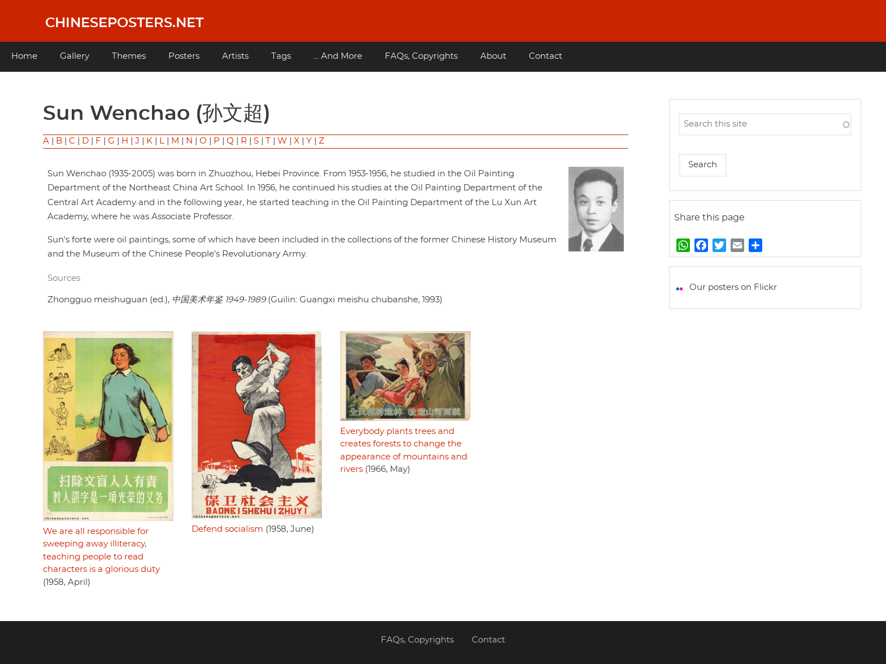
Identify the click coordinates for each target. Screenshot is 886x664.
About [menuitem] (493, 56)
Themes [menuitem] (129, 56)
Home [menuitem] (24, 56)
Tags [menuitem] (281, 56)
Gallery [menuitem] (74, 56)
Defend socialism (227, 529)
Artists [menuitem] (235, 56)
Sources (63, 278)
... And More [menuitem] (338, 56)
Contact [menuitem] (545, 56)
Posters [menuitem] (183, 56)
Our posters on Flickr (733, 287)
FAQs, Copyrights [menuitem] (421, 56)
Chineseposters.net (124, 23)
